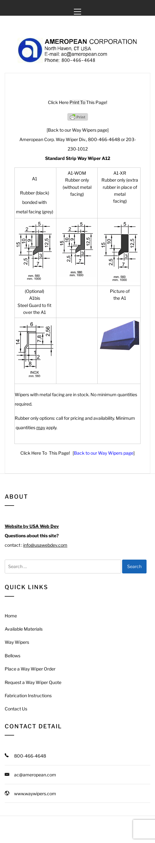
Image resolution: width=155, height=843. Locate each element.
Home (11, 615)
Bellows (12, 655)
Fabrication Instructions (28, 695)
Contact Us (16, 708)
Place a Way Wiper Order (30, 668)
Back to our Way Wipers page (103, 453)
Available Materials (24, 629)
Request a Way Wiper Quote (33, 682)
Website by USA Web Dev (32, 526)
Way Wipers (17, 642)
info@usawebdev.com (45, 545)
